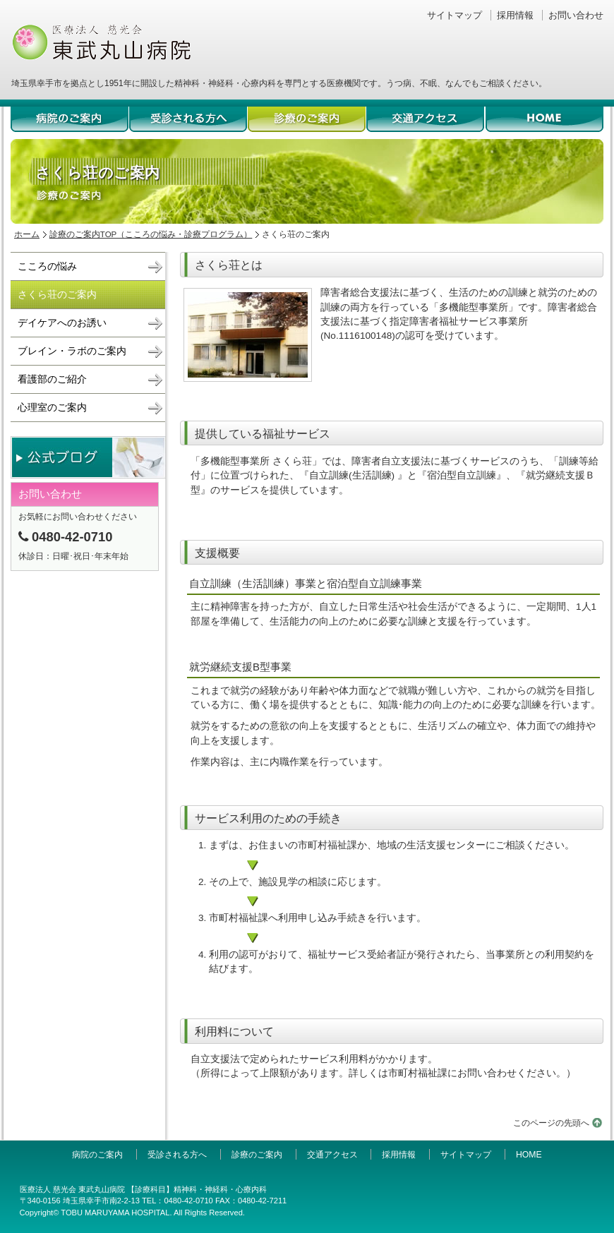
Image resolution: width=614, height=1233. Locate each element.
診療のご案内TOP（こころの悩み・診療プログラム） (151, 234)
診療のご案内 (307, 121)
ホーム (27, 234)
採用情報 (515, 15)
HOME (544, 121)
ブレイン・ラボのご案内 (72, 351)
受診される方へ (188, 121)
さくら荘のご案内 (57, 294)
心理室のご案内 (52, 407)
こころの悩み (47, 266)
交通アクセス (425, 121)
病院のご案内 (70, 121)
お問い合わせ (575, 15)
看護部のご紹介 (52, 379)
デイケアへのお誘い (62, 323)
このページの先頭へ (551, 1123)
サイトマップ (454, 15)
